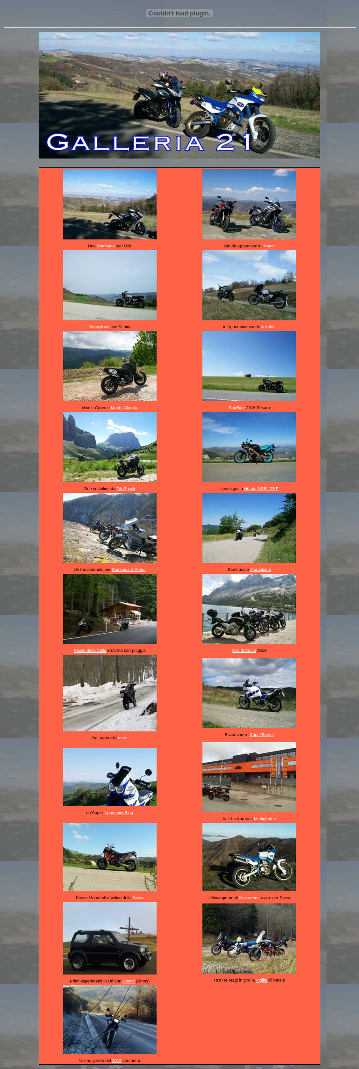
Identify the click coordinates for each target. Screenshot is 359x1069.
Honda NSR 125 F (261, 488)
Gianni (128, 981)
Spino (138, 898)
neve (123, 738)
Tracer (269, 246)
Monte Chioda (124, 407)
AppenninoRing (118, 812)
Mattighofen (265, 818)
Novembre (249, 898)
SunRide (237, 407)
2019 (117, 1060)
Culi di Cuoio (244, 650)
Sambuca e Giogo (128, 569)
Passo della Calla (90, 650)
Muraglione (99, 327)
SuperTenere (262, 734)
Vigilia (261, 980)
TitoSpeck (126, 488)
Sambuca (106, 246)
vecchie (268, 327)
